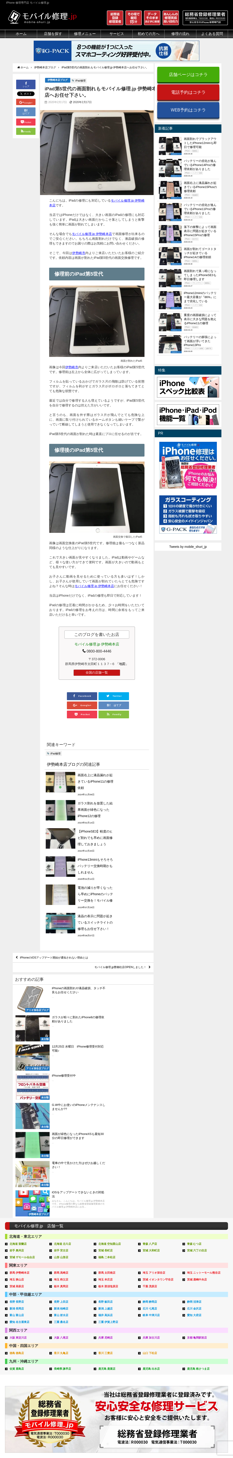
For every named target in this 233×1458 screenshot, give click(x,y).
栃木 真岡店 (62, 1089)
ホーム (21, 34)
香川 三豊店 (106, 1155)
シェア (26, 88)
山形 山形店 (62, 1061)
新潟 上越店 (106, 1111)
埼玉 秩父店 (62, 1083)
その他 (197, 1349)
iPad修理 (80, 85)
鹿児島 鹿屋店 (107, 1170)
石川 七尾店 (150, 1111)
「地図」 (122, 668)
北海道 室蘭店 (19, 1048)
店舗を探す (53, 34)
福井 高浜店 (106, 1117)
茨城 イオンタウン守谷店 (159, 1083)
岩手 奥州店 (17, 1054)
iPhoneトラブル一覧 (206, 1360)
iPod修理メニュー (64, 1365)
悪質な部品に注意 (17, 1375)
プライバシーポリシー (162, 1444)
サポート (151, 1349)
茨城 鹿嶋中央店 (198, 1083)
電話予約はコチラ (188, 92)
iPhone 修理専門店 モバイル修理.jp (62, 1444)
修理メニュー (85, 34)
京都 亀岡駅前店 (198, 1139)
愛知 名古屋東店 (20, 1124)
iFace (102, 1365)
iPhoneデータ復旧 (65, 1370)
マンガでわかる (16, 1370)
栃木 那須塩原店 (109, 1089)
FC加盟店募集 (202, 1402)
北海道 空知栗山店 (110, 1048)
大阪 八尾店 (62, 1139)
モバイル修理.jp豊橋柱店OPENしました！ (116, 888)
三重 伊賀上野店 (109, 1124)
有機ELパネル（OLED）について (27, 1393)
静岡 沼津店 (195, 1105)
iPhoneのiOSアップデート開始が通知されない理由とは (59, 878)
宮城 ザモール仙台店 (23, 1061)
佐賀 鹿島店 (17, 1170)
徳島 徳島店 (17, 1155)
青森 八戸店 (150, 1048)
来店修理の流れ (156, 1355)
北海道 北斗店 (63, 1048)
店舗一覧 (198, 1396)
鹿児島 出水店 (152, 1170)
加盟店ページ (215, 1444)
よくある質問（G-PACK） (164, 1407)
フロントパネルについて (22, 1386)
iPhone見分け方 (203, 1370)
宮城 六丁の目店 (198, 1054)
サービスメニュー (111, 1349)
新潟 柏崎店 (62, 1111)
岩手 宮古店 (62, 1054)
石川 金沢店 (195, 1111)
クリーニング (14, 1365)
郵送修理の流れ (156, 1360)
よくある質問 (212, 34)
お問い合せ (153, 1370)
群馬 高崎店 (62, 1076)
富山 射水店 (62, 1117)
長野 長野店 (17, 1105)
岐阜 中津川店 (152, 1117)
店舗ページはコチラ (188, 74)
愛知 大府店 (195, 1117)
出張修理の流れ (156, 1365)
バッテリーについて (19, 1400)
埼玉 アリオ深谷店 (155, 1076)
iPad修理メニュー (64, 1360)
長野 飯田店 (106, 1105)
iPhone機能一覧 (203, 1375)
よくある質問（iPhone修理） (166, 1391)
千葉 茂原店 (150, 1089)
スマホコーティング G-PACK (119, 1355)
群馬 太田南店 (107, 1076)
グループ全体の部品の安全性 (25, 1381)
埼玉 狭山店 (17, 1083)
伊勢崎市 (78, 257)
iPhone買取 (107, 1360)
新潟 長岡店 (17, 1111)
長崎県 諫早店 (63, 1170)
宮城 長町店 (106, 1054)
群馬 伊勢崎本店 (20, 1076)
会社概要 (134, 1444)
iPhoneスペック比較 (206, 1381)
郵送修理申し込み (158, 1381)
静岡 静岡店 (150, 1105)
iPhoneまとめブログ (206, 1386)
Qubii (102, 1374)
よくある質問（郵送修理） (164, 1396)
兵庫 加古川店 (152, 1139)
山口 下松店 (150, 1155)
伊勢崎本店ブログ (58, 84)
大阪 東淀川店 (19, 1139)
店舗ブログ (200, 1391)
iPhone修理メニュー (66, 1355)
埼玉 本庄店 (106, 1083)
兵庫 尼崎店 (106, 1139)
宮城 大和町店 (152, 1054)
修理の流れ (180, 34)
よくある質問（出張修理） (164, 1402)
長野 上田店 (62, 1105)
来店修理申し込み (158, 1375)
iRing (102, 1370)
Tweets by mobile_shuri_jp (188, 546)
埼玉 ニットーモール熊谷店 (205, 1076)
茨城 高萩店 (17, 1089)
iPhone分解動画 (203, 1365)
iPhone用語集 (202, 1355)
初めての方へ (149, 34)
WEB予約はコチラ (188, 110)
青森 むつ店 (195, 1048)
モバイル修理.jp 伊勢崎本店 (92, 238)
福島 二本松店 (107, 1061)
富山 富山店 (17, 1117)
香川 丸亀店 (62, 1155)
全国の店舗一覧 (97, 676)
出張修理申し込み (158, 1386)
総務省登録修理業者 (19, 1360)
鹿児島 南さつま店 (199, 1170)
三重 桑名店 (62, 1124)
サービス (116, 34)
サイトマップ (192, 1444)
